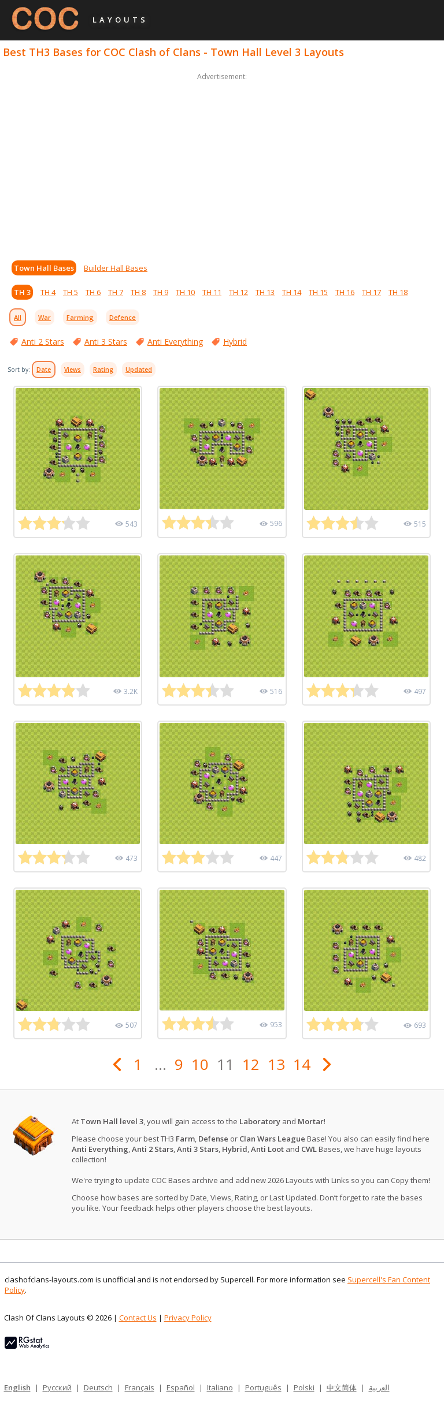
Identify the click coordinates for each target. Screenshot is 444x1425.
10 (200, 1064)
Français (139, 1387)
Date (43, 369)
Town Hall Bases (44, 268)
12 (251, 1064)
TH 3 (22, 292)
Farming (80, 317)
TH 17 (371, 292)
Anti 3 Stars (105, 341)
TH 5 (70, 292)
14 (301, 1064)
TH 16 (344, 292)
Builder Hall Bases (115, 268)
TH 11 (211, 292)
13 (276, 1064)
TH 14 (291, 292)
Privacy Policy (188, 1317)
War (44, 317)
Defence (122, 317)
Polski (304, 1387)
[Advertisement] (222, 164)
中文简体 (342, 1387)
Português (263, 1387)
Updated (138, 369)
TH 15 (318, 292)
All (17, 317)
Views (72, 369)
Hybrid (235, 341)
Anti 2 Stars (42, 341)
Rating (103, 369)
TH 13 (265, 292)
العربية (379, 1387)
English (17, 1387)
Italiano (220, 1387)
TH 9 (160, 292)
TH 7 (115, 292)
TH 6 (93, 292)
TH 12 (238, 292)
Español (180, 1387)
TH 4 (48, 292)
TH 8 (138, 292)
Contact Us (138, 1317)
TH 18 (398, 292)
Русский (57, 1387)
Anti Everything (175, 341)
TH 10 (185, 292)
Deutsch (98, 1387)
